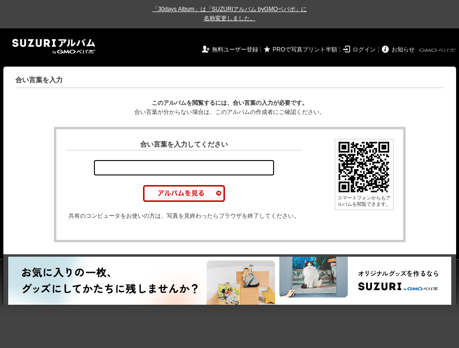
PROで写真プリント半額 (305, 49)
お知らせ (403, 49)
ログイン (364, 49)
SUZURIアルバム (53, 46)
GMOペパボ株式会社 (438, 50)
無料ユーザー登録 (235, 49)
